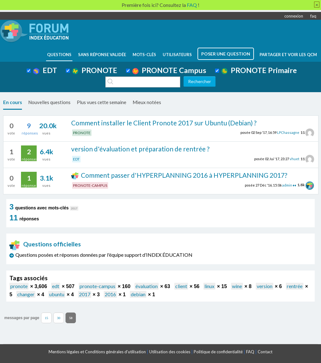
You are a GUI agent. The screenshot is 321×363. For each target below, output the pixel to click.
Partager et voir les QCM (288, 54)
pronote (19, 286)
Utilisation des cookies (169, 351)
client (181, 286)
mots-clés (144, 54)
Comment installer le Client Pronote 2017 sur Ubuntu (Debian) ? (163, 123)
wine (237, 286)
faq (313, 15)
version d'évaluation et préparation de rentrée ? (140, 149)
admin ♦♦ (289, 185)
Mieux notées (147, 102)
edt (55, 286)
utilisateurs (177, 54)
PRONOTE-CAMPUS (90, 185)
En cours (12, 102)
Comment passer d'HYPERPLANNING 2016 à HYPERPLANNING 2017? (184, 175)
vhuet (294, 159)
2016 (110, 294)
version (264, 286)
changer (25, 294)
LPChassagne (288, 132)
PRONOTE (94, 70)
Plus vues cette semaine (101, 102)
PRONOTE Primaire (259, 70)
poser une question (225, 53)
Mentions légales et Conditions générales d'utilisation (97, 351)
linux (209, 286)
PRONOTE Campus (169, 70)
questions (59, 54)
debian (138, 294)
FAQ (250, 351)
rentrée (295, 286)
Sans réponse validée (102, 54)
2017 (84, 294)
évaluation (146, 286)
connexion (293, 15)
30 (59, 318)
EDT (45, 70)
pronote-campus (97, 286)
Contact (265, 351)
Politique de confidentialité (218, 351)
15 (46, 318)
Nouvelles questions (49, 102)
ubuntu (56, 294)
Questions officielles (45, 244)
